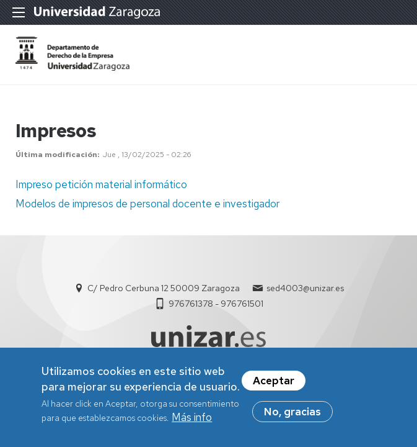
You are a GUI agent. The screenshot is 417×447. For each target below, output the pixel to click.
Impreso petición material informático (101, 184)
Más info (192, 421)
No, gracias (292, 415)
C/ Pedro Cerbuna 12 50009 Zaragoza (163, 288)
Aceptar (273, 384)
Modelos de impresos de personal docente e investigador (147, 203)
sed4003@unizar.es (305, 288)
